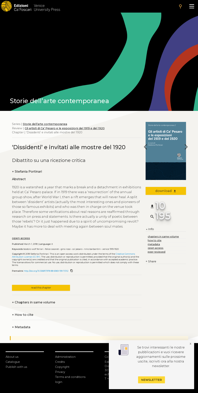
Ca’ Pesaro (77, 249)
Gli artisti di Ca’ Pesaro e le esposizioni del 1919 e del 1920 (65, 128)
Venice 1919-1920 (110, 249)
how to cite (154, 240)
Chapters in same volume (33, 302)
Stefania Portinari (27, 171)
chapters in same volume (163, 236)
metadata (154, 244)
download (165, 191)
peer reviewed (156, 251)
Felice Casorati (52, 249)
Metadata (21, 327)
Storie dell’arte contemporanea (45, 124)
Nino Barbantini (92, 249)
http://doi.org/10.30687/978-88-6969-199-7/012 (46, 271)
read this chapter (41, 287)
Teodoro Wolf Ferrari (33, 249)
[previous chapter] (145, 147)
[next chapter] (186, 147)
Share (151, 261)
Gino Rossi (66, 249)
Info (150, 229)
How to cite (22, 315)
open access (21, 238)
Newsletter (151, 380)
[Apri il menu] (191, 6)
